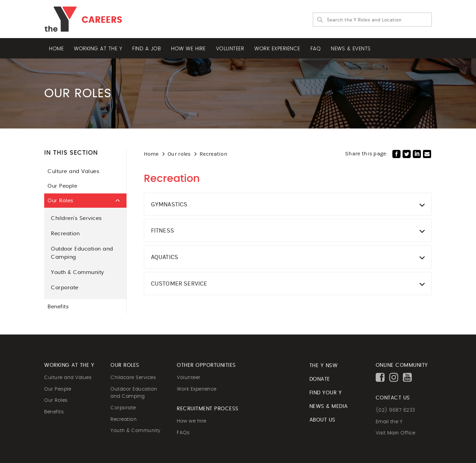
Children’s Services (76, 218)
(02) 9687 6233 (395, 410)
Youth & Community (77, 272)
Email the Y (389, 421)
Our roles (179, 154)
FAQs (183, 432)
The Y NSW (323, 365)
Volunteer (230, 48)
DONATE (319, 379)
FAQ (315, 48)
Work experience (277, 48)
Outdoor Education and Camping (82, 253)
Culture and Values (82, 171)
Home (56, 48)
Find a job (146, 48)
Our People (82, 186)
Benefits (82, 306)
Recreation (65, 233)
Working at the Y (98, 48)
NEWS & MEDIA (328, 406)
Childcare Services (133, 377)
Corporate (65, 287)
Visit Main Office (395, 433)
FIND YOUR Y (325, 392)
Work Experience (197, 389)
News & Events (351, 48)
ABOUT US (322, 420)
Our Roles (86, 200)
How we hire (188, 48)
